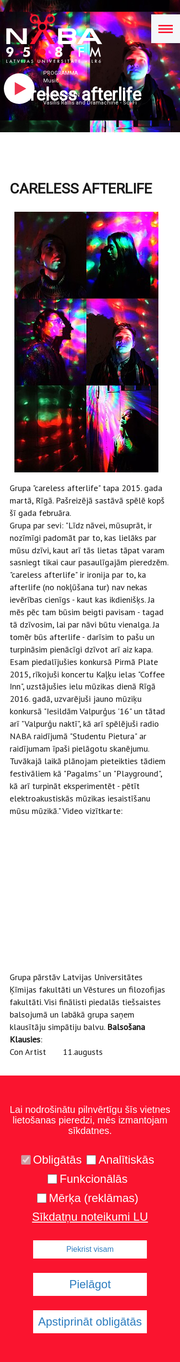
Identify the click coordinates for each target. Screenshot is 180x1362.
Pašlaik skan (61, 95)
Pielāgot (90, 1284)
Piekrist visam (90, 1249)
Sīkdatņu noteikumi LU (90, 1217)
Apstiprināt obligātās (90, 1321)
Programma (60, 73)
